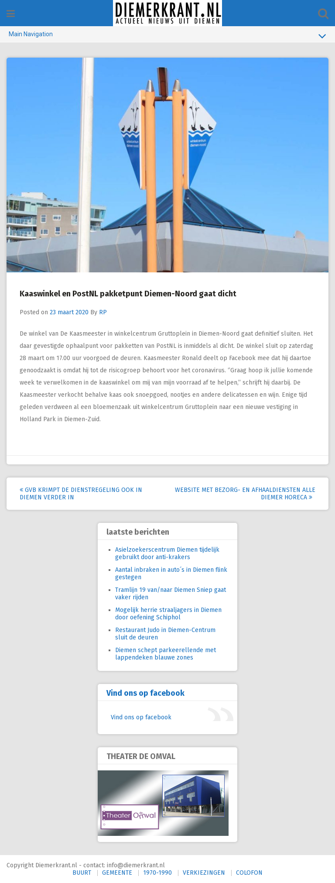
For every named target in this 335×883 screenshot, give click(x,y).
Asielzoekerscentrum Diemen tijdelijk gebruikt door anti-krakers (167, 553)
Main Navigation (167, 35)
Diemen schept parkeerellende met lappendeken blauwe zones (165, 653)
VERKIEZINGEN (204, 872)
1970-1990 (157, 872)
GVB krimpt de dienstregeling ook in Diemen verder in (81, 493)
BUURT (81, 872)
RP (103, 312)
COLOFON (249, 872)
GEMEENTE (117, 872)
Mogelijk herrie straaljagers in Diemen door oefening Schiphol (168, 613)
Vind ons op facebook (145, 693)
